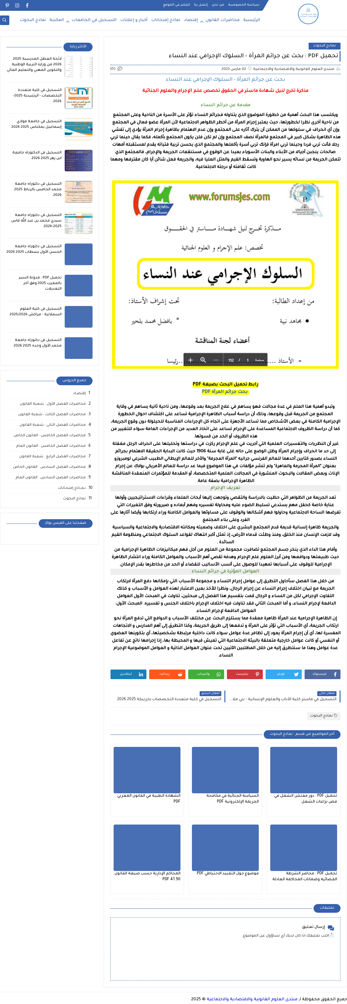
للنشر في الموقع (176, 5)
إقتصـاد (79, 394)
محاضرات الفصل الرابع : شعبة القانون (52, 457)
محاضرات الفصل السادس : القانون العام (50, 478)
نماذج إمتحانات (165, 20)
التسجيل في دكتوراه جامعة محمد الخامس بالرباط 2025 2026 (38, 189)
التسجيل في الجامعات (94, 20)
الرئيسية (251, 20)
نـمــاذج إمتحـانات (72, 488)
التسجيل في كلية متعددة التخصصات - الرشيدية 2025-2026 (37, 96)
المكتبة (57, 20)
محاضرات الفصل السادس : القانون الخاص (49, 467)
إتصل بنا (201, 5)
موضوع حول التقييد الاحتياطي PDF (228, 874)
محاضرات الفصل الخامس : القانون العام (51, 446)
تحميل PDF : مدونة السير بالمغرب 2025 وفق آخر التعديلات (40, 283)
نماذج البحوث (33, 20)
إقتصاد (191, 20)
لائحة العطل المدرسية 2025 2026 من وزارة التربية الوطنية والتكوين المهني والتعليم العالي (34, 64)
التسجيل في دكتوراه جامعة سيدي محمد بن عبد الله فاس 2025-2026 (36, 221)
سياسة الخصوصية (243, 5)
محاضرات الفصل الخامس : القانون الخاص (50, 436)
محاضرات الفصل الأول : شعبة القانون (53, 404)
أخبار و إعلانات (133, 20)
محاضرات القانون (223, 20)
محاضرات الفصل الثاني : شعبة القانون (53, 425)
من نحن (218, 5)
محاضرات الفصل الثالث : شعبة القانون (52, 415)
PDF (225, 392)
